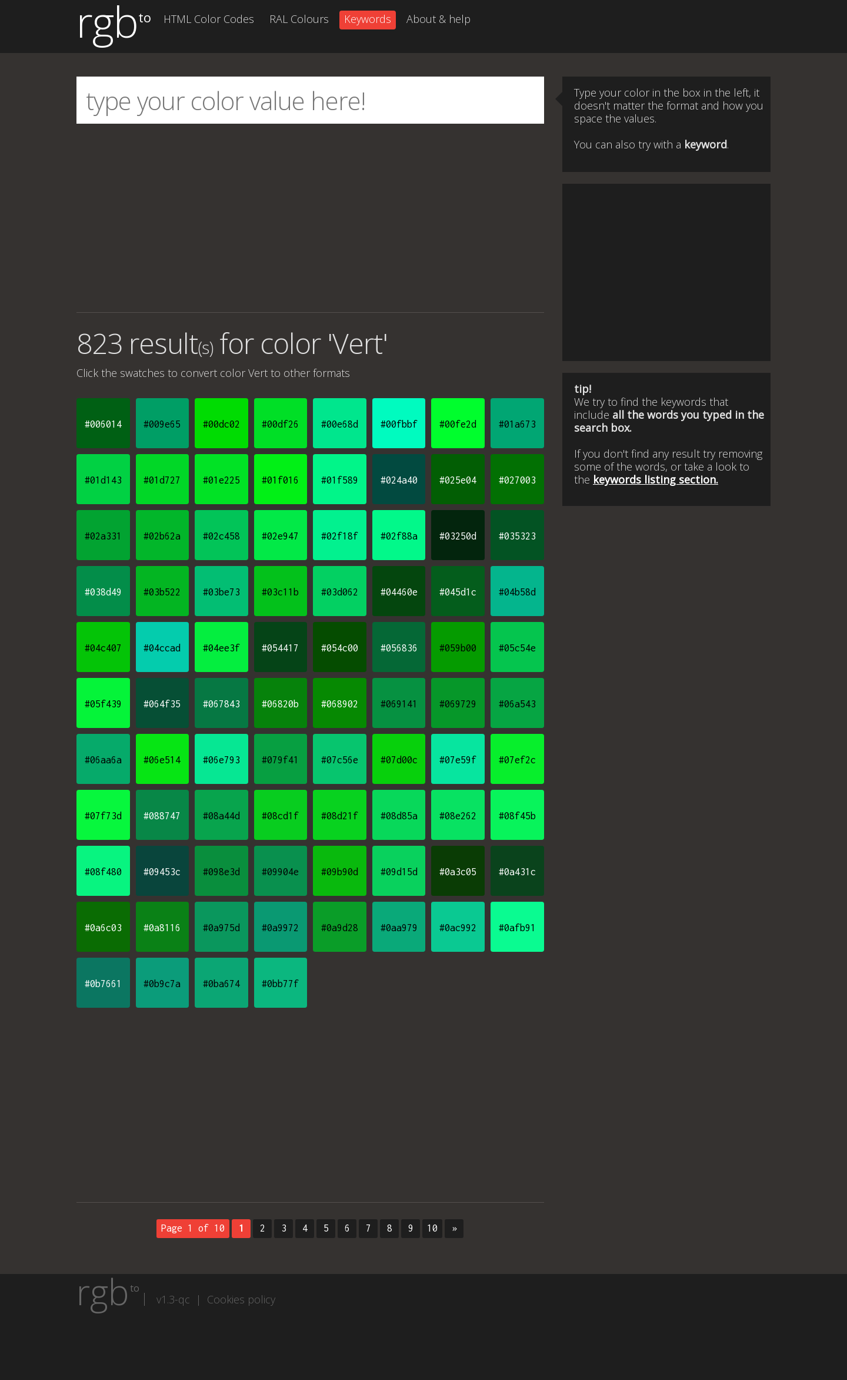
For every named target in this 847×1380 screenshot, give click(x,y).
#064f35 (162, 704)
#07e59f (457, 759)
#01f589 (339, 480)
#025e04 (457, 480)
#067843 (221, 704)
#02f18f (339, 536)
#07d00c (399, 759)
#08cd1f (280, 815)
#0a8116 (162, 927)
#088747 (162, 815)
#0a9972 (280, 927)
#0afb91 (517, 927)
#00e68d (339, 424)
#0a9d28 (339, 927)
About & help (438, 19)
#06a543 (517, 704)
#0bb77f (280, 983)
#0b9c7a (162, 983)
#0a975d (221, 927)
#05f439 (103, 704)
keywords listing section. (655, 479)
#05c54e (517, 648)
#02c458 (221, 536)
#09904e (280, 871)
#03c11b (280, 592)
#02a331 (103, 536)
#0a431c (517, 871)
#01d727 (162, 480)
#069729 (457, 704)
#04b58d (517, 592)
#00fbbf (399, 424)
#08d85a (399, 815)
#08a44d (221, 815)
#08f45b (517, 815)
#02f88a (399, 536)
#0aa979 (399, 927)
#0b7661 (103, 983)
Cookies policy (241, 1299)
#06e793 (221, 759)
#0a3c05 (457, 871)
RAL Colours (299, 19)
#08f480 (103, 871)
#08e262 (457, 815)
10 (432, 1228)
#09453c (162, 871)
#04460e (399, 592)
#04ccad (162, 648)
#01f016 (280, 480)
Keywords (367, 19)
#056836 (399, 648)
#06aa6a (103, 759)
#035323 (517, 536)
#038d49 (103, 592)
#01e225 (221, 480)
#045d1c (457, 592)
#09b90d (339, 871)
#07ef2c (517, 759)
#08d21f (339, 815)
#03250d (457, 536)
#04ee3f (221, 648)
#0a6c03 (103, 927)
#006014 (103, 424)
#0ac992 (457, 927)
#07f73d (103, 815)
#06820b (280, 704)
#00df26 (280, 424)
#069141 (399, 704)
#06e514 (162, 759)
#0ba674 (221, 983)
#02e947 (280, 536)
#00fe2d (457, 424)
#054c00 (339, 648)
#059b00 (457, 648)
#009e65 (162, 424)
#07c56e (339, 759)
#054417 (280, 648)
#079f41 (280, 759)
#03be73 (221, 592)
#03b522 (162, 592)
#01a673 (517, 424)
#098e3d (221, 871)
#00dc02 (221, 424)
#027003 (517, 480)
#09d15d (399, 871)
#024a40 (399, 480)
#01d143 (103, 480)
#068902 (339, 704)
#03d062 (339, 592)
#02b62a (162, 536)
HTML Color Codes (209, 19)
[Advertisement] (310, 217)
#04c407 (103, 648)
